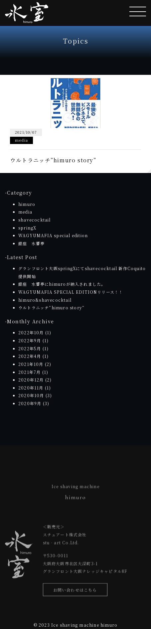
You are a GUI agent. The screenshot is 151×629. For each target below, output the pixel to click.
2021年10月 (31, 364)
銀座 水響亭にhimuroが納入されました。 (61, 284)
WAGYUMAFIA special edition (53, 235)
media (25, 212)
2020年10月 (31, 395)
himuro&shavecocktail (45, 300)
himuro (26, 204)
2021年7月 (29, 372)
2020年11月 (31, 388)
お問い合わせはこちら (75, 591)
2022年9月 (29, 340)
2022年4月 (29, 356)
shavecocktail (34, 220)
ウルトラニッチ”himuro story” (51, 307)
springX (27, 228)
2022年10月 (31, 332)
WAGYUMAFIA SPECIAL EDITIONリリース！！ (70, 292)
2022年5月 (29, 348)
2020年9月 (29, 403)
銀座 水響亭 (31, 243)
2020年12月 (31, 380)
